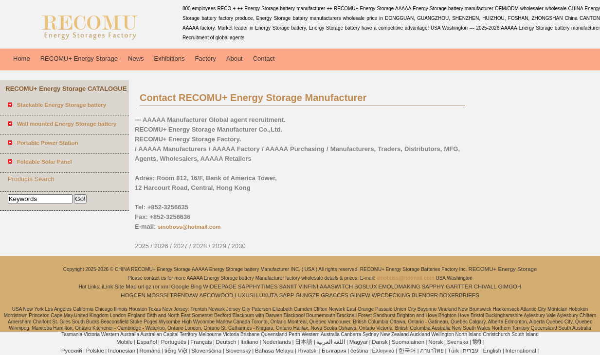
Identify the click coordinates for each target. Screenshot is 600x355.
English (492, 351)
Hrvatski (307, 351)
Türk (453, 351)
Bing (195, 286)
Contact (264, 58)
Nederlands (276, 342)
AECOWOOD (217, 295)
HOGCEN (133, 295)
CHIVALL (485, 286)
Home (21, 58)
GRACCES (334, 295)
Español (147, 342)
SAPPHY (433, 286)
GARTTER (459, 286)
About (234, 58)
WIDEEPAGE (219, 286)
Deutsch (226, 342)
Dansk (380, 342)
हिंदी (477, 342)
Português (173, 342)
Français (201, 342)
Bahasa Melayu (274, 351)
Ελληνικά (383, 351)
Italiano (249, 342)
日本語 (303, 342)
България (334, 351)
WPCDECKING (391, 295)
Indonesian (121, 351)
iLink (107, 286)
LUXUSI (245, 295)
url (141, 286)
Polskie (95, 351)
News (136, 58)
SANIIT (288, 286)
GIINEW (360, 295)
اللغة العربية (330, 342)
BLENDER (425, 295)
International (520, 351)
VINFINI (308, 286)
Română (149, 351)
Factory (205, 58)
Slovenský (238, 351)
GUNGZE (307, 295)
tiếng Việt (175, 351)
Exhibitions (169, 58)
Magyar (358, 342)
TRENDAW (184, 295)
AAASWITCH (336, 286)
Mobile (124, 342)
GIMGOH (509, 286)
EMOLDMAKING (399, 286)
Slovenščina (206, 351)
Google (180, 286)
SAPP (286, 295)
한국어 (407, 351)
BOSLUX (365, 286)
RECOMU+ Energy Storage (79, 58)
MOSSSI (158, 295)
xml (165, 286)
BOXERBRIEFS (459, 295)
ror (156, 286)
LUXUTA (267, 295)
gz (148, 286)
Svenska (457, 342)
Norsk (435, 342)
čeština (359, 351)
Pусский (71, 351)
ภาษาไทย (432, 351)
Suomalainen (408, 342)
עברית (471, 351)
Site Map (125, 286)
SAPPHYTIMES (258, 286)
